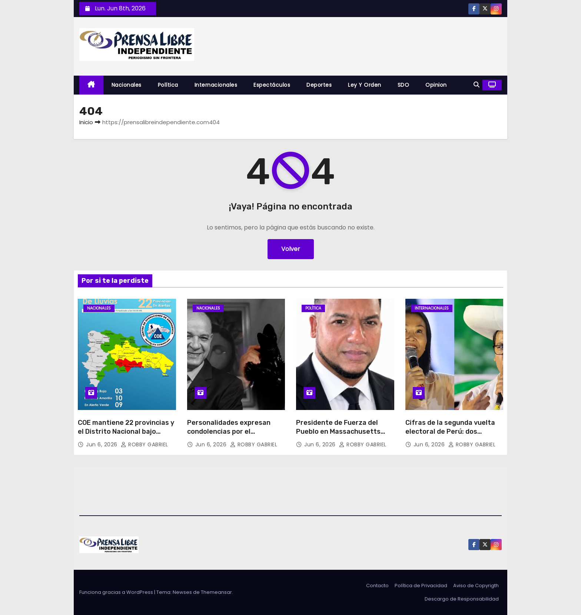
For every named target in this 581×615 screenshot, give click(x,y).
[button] (476, 84)
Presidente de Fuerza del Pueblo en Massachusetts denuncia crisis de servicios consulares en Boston (341, 436)
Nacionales (127, 85)
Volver (290, 249)
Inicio (86, 122)
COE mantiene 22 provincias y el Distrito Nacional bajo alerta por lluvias (126, 431)
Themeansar (216, 592)
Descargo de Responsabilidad (462, 598)
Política (168, 85)
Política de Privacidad (421, 585)
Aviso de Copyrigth (476, 585)
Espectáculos (271, 85)
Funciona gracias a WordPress (116, 592)
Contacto (377, 585)
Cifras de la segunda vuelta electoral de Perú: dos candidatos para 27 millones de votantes (451, 436)
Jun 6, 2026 (102, 444)
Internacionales (216, 85)
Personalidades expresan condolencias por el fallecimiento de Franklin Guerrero (228, 436)
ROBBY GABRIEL (144, 444)
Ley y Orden (364, 85)
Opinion (436, 85)
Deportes (319, 85)
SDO (403, 85)
